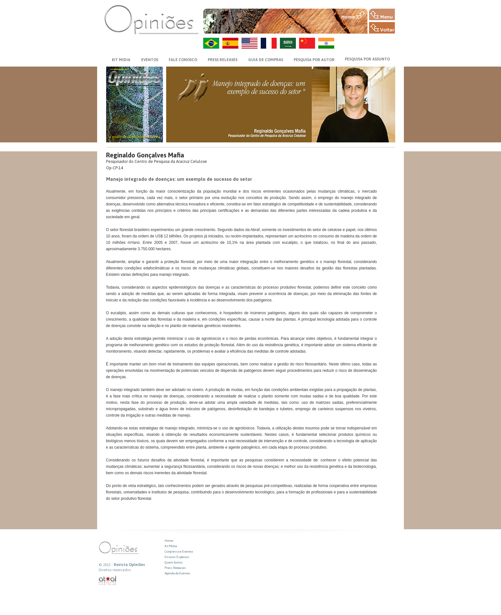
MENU (382, 14)
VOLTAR (382, 28)
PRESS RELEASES (222, 60)
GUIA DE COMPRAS (265, 60)
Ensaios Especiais (177, 557)
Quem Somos (174, 562)
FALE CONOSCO (183, 60)
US (250, 43)
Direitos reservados (115, 570)
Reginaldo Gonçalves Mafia (145, 155)
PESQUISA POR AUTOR (314, 60)
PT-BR (211, 43)
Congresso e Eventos (179, 551)
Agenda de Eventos (177, 573)
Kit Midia (171, 546)
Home (169, 540)
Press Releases (175, 568)
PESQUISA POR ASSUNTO (367, 59)
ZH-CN (307, 43)
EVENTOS (149, 60)
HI (326, 43)
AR (288, 43)
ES (230, 43)
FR (269, 43)
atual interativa (108, 581)
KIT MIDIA (121, 60)
